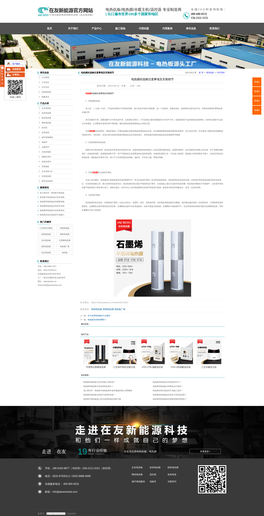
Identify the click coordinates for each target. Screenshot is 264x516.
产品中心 (97, 28)
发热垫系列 (46, 162)
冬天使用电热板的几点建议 (99, 316)
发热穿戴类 (46, 152)
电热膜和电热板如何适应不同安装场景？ (170, 395)
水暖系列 (45, 147)
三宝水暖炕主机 (209, 367)
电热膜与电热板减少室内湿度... (53, 197)
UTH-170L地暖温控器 (152, 367)
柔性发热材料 (47, 181)
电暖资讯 (45, 97)
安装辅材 (45, 166)
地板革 (44, 142)
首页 (49, 28)
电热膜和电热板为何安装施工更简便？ (99, 382)
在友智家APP (47, 171)
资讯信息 (191, 28)
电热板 (65, 252)
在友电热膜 (46, 252)
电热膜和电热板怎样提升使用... (53, 206)
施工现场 (120, 28)
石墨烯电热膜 (64, 240)
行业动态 (45, 82)
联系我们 (214, 28)
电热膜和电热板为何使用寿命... (53, 210)
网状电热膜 (46, 123)
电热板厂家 (64, 246)
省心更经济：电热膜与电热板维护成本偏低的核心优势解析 (107, 390)
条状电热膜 (46, 113)
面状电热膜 (46, 118)
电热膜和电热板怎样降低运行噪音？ (168, 386)
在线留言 (16, 69)
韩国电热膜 (46, 234)
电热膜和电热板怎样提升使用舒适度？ (99, 395)
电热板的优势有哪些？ (97, 320)
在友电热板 (46, 108)
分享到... (16, 75)
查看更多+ (205, 451)
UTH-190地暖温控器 (181, 367)
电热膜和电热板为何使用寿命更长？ (98, 386)
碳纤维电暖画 (47, 137)
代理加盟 (144, 28)
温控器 (44, 128)
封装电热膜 (46, 176)
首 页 (201, 72)
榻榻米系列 (46, 157)
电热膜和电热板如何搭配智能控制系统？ (170, 399)
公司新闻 (45, 77)
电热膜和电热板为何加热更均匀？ (167, 382)
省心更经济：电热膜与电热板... (53, 193)
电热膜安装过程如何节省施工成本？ (168, 390)
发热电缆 (45, 132)
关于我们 (73, 28)
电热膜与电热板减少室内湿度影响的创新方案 (102, 399)
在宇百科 (45, 87)
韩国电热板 (46, 92)
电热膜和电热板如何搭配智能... (53, 202)
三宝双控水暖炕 (46, 228)
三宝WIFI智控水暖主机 (124, 367)
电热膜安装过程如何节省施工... (53, 215)
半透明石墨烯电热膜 (96, 367)
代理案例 (167, 28)
